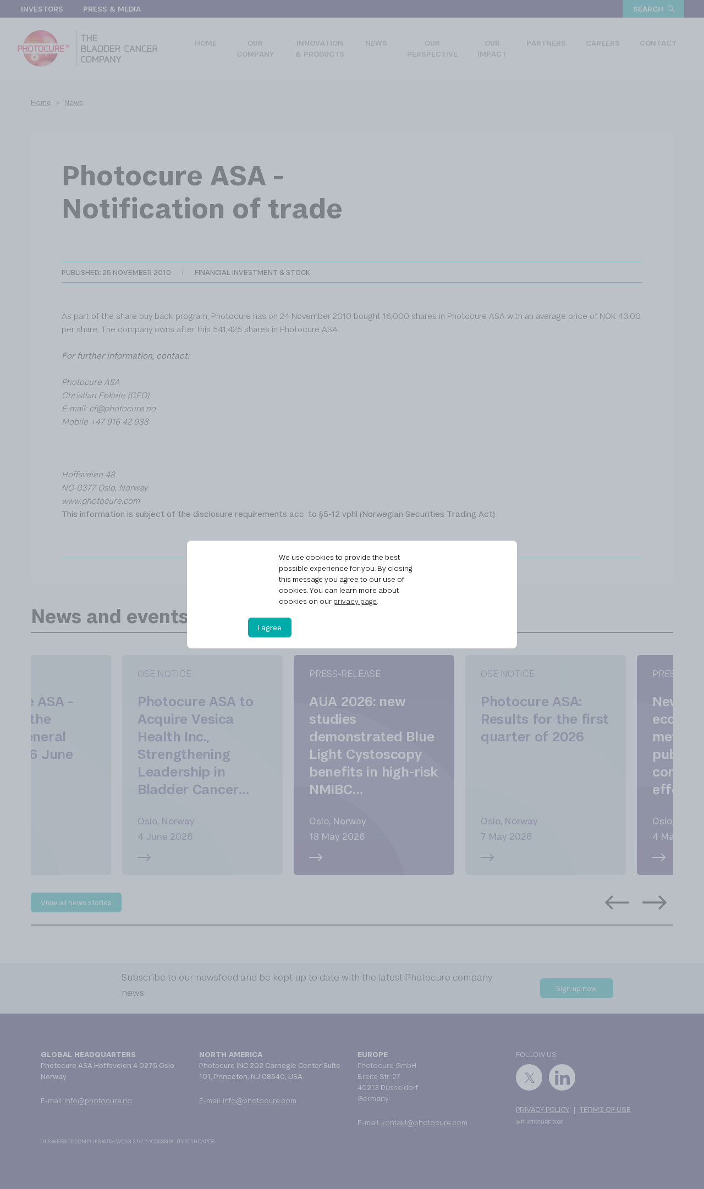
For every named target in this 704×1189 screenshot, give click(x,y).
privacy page (355, 601)
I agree (270, 627)
